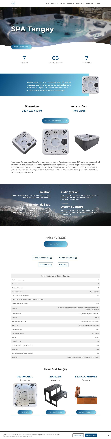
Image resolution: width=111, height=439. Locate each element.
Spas (45, 3)
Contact (97, 3)
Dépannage (89, 3)
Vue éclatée (45, 263)
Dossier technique (66, 256)
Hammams (54, 3)
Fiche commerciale (42, 256)
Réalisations (80, 3)
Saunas (62, 3)
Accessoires (70, 3)
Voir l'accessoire (55, 410)
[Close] (108, 435)
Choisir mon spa (11, 46)
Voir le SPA (24, 410)
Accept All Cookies (91, 435)
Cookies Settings (78, 435)
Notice (62, 263)
